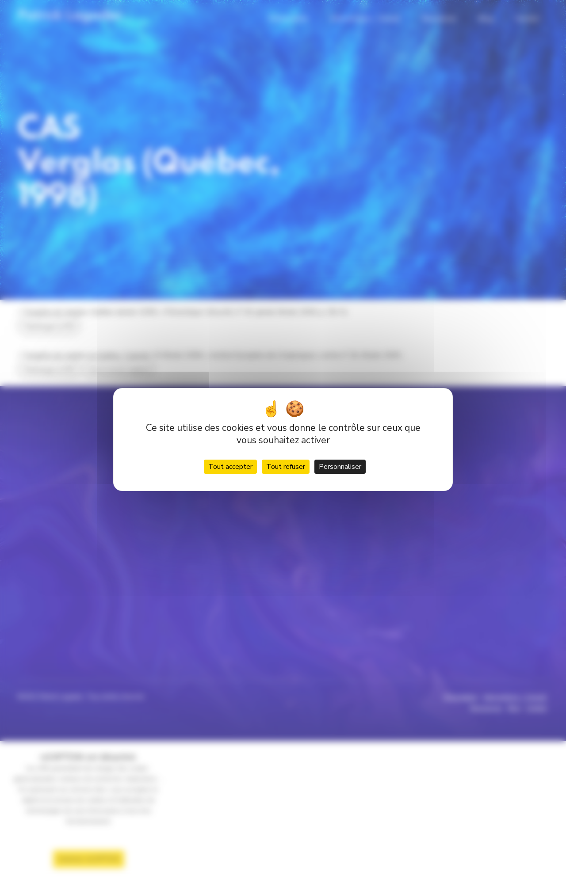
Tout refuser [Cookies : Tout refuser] (285, 467)
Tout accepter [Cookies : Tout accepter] (230, 467)
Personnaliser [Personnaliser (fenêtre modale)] (340, 467)
